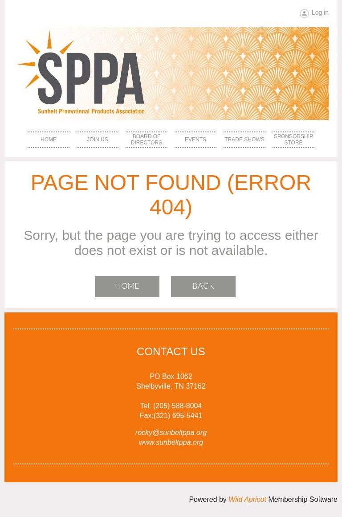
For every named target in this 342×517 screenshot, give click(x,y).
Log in (320, 12)
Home (127, 286)
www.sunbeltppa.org (171, 442)
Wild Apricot (247, 499)
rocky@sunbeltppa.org (171, 432)
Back (203, 286)
